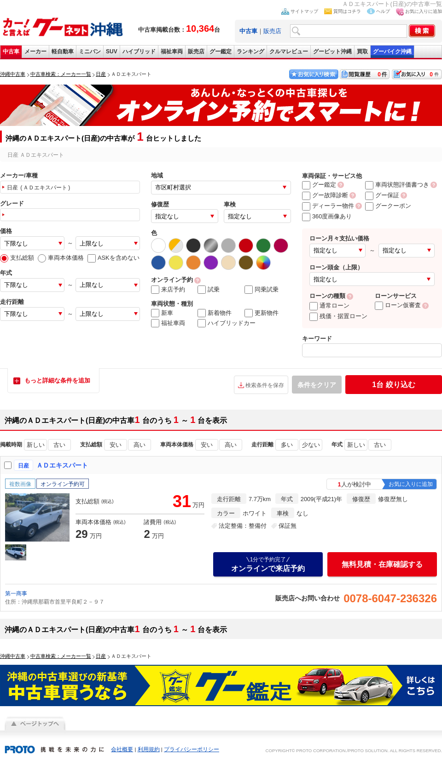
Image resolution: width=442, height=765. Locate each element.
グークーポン (388, 205)
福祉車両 (172, 51)
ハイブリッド (139, 51)
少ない (311, 444)
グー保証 (382, 195)
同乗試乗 (261, 289)
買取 (362, 51)
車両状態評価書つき (397, 184)
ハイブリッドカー (227, 323)
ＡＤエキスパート (62, 465)
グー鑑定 (220, 51)
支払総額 (17, 257)
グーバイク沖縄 (392, 51)
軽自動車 (63, 51)
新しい (36, 444)
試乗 (209, 289)
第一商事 (16, 593)
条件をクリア (316, 384)
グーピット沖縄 (332, 51)
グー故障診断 (325, 195)
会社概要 (122, 749)
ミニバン (90, 51)
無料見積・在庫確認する (382, 564)
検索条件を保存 (264, 385)
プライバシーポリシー (191, 749)
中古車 (11, 51)
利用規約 (149, 749)
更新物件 (261, 313)
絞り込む (393, 384)
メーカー (35, 51)
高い (139, 444)
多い (287, 444)
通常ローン (329, 305)
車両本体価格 (61, 257)
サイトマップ (304, 11)
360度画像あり (327, 216)
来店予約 (168, 289)
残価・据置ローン (338, 316)
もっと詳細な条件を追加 (57, 380)
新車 (162, 313)
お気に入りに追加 (423, 11)
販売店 (272, 31)
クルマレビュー (288, 51)
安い (116, 444)
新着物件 (215, 313)
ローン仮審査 (398, 305)
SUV (111, 51)
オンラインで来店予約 (268, 564)
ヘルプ (383, 11)
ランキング (250, 51)
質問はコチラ (347, 11)
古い (59, 444)
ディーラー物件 (328, 205)
